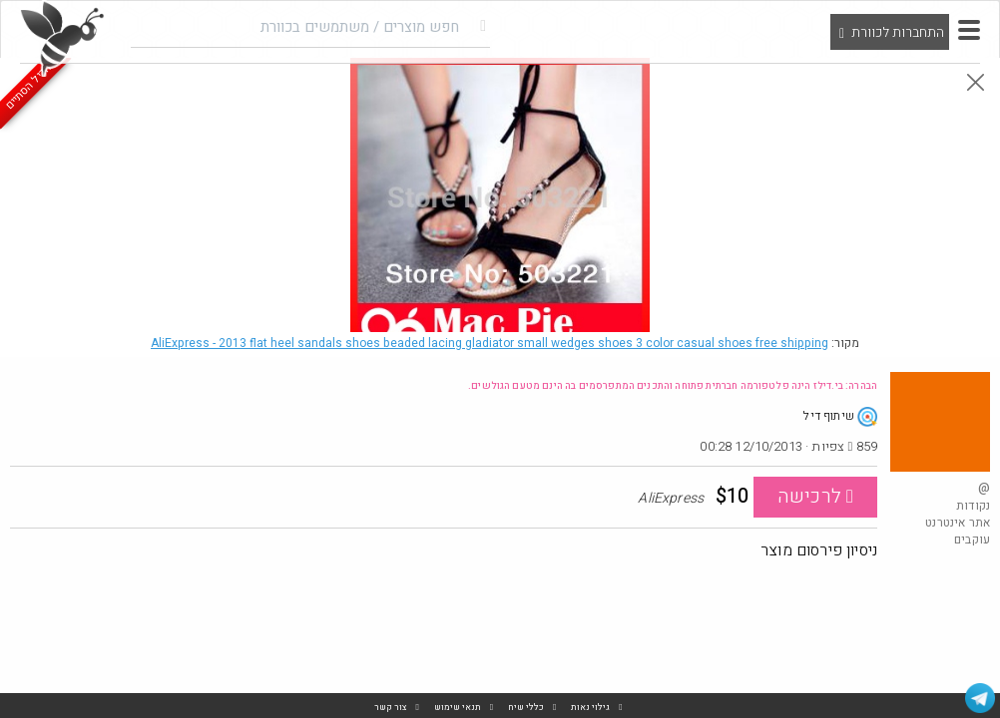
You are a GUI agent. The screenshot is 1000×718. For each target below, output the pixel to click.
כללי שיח (526, 707)
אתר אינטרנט (957, 523)
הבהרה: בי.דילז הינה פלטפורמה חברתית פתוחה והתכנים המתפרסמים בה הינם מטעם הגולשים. (672, 386)
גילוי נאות (590, 707)
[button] (969, 30)
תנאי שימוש (457, 707)
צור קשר (390, 707)
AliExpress (489, 343)
